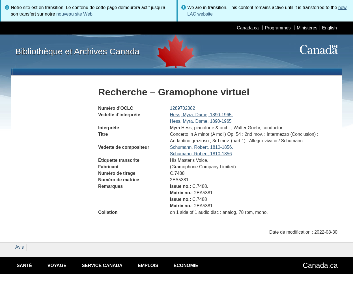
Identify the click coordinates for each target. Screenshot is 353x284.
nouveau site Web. (75, 14)
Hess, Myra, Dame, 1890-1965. (201, 114)
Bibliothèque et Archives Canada (77, 51)
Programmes (278, 27)
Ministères (307, 27)
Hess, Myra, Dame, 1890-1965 (201, 121)
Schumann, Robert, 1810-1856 (201, 153)
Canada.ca (248, 27)
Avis (19, 247)
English (329, 27)
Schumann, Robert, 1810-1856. (201, 147)
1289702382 (182, 108)
